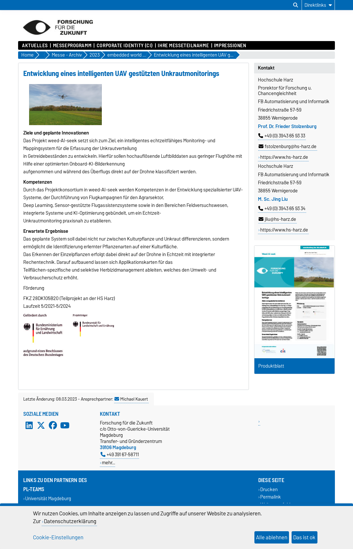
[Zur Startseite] (58, 38)
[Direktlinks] (318, 5)
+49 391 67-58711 (120, 454)
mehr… (108, 462)
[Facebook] (53, 425)
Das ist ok (304, 537)
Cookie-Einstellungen (58, 537)
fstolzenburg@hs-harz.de (287, 146)
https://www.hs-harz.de (284, 157)
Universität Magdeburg (48, 498)
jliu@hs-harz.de (277, 219)
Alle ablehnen (271, 537)
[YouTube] (64, 425)
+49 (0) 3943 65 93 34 (281, 208)
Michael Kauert (131, 399)
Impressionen (230, 45)
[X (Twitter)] (41, 425)
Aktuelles (35, 45)
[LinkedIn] (29, 425)
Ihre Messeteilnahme (183, 45)
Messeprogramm (72, 45)
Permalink (270, 497)
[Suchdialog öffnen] (296, 5)
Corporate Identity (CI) (125, 45)
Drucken (269, 489)
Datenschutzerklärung (70, 521)
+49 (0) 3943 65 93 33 (281, 136)
